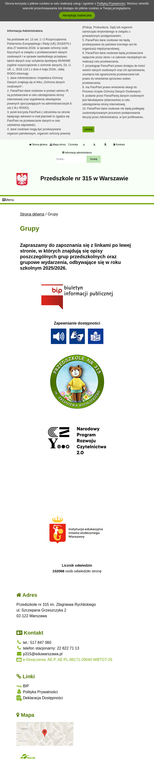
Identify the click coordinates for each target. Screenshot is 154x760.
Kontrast (119, 144)
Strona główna (38, 144)
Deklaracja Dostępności (39, 698)
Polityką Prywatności (111, 3)
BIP (22, 686)
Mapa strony (58, 144)
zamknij (88, 129)
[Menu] (77, 199)
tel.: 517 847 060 (33, 643)
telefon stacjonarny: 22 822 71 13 (47, 648)
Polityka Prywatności (37, 691)
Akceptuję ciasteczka (77, 15)
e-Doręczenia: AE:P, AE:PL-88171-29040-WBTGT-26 (64, 660)
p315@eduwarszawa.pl (39, 654)
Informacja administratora (77, 152)
